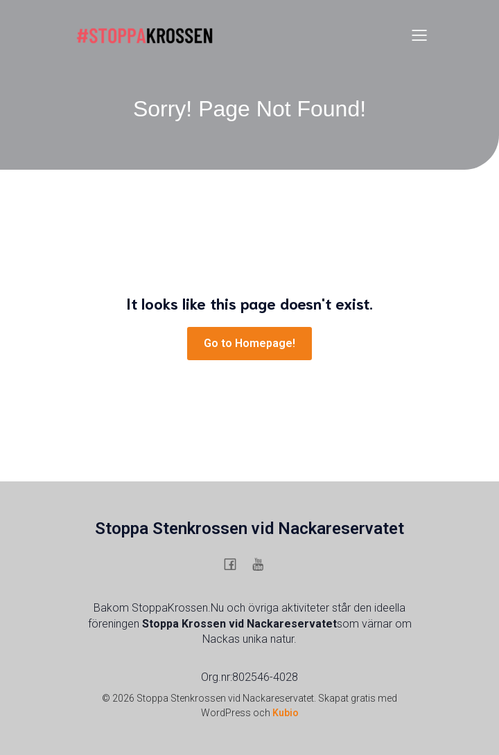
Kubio (285, 712)
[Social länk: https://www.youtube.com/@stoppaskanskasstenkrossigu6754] (264, 564)
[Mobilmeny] (419, 34)
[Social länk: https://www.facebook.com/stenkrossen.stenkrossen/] (235, 564)
